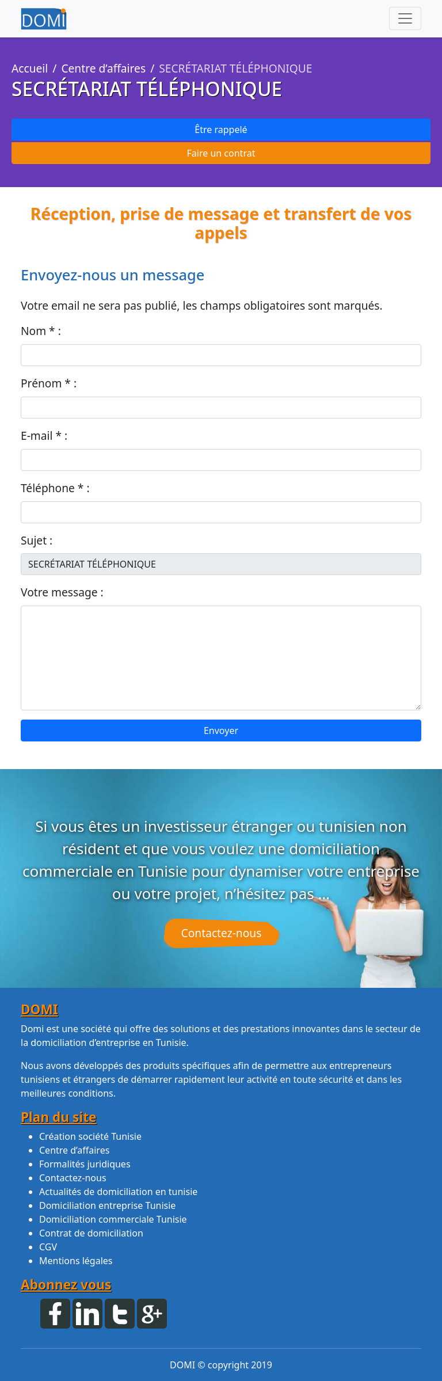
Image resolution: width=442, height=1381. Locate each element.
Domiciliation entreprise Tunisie (107, 1205)
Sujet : (36, 540)
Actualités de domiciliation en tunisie (118, 1191)
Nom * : (41, 330)
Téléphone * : (55, 488)
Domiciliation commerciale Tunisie (113, 1219)
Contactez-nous (221, 933)
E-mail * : (44, 435)
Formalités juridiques (85, 1164)
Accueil (30, 68)
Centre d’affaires (103, 68)
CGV (48, 1247)
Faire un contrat (221, 153)
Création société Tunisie (90, 1136)
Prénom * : (49, 383)
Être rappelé (221, 129)
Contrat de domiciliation (91, 1233)
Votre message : (62, 592)
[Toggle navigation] (405, 18)
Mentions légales (76, 1260)
